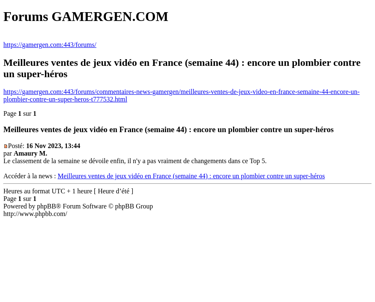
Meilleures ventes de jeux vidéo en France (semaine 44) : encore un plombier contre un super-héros (191, 176)
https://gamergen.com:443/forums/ (49, 44)
